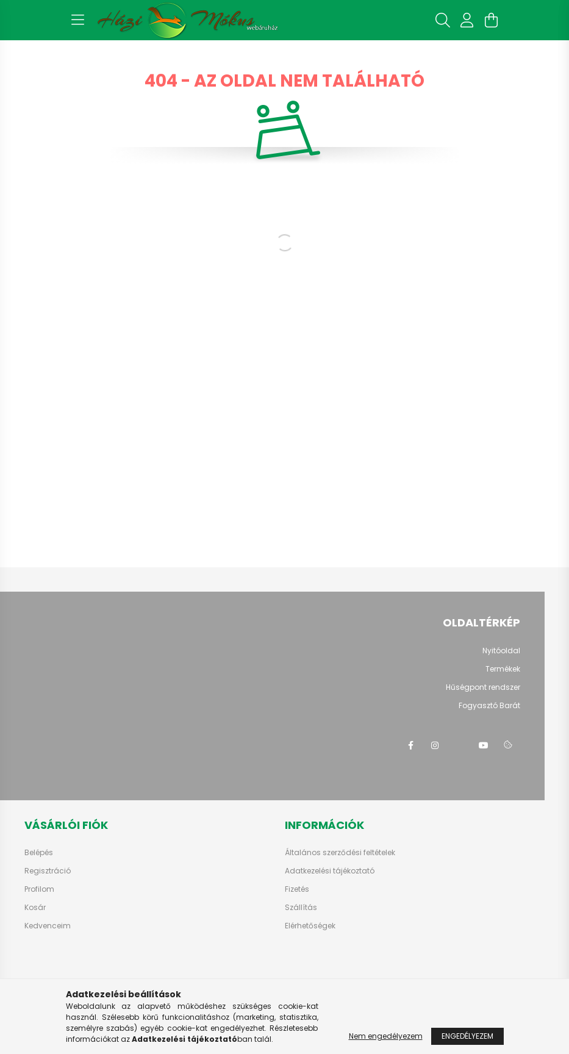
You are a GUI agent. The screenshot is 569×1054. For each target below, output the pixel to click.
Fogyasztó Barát (489, 705)
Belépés (38, 852)
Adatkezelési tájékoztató (329, 871)
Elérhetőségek (310, 926)
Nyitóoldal (501, 650)
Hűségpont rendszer (483, 687)
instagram (435, 745)
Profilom (39, 889)
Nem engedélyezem (386, 1036)
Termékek (502, 669)
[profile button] (467, 20)
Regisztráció (47, 871)
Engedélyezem (467, 1036)
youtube (483, 745)
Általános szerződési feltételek (340, 852)
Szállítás (301, 907)
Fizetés (297, 889)
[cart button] (491, 20)
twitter (459, 745)
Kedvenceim (47, 926)
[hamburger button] (78, 20)
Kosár (35, 907)
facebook (410, 745)
